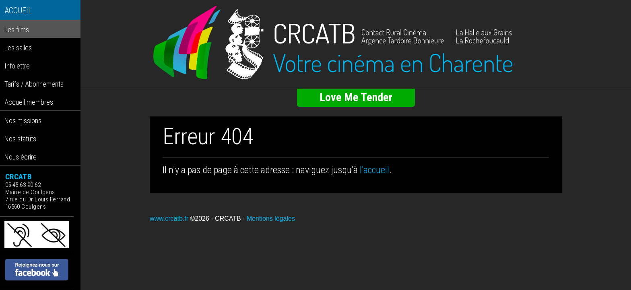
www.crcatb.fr (169, 218)
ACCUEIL (18, 10)
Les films (16, 29)
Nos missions (22, 120)
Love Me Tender (356, 97)
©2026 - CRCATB (215, 218)
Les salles (18, 48)
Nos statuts (20, 139)
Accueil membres (28, 102)
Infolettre (17, 66)
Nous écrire (20, 157)
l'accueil (374, 170)
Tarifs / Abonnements (34, 84)
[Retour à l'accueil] (356, 42)
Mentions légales (271, 218)
